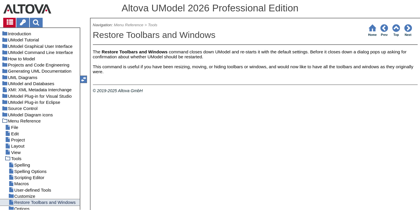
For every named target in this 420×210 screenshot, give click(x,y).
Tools (152, 25)
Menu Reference (128, 25)
